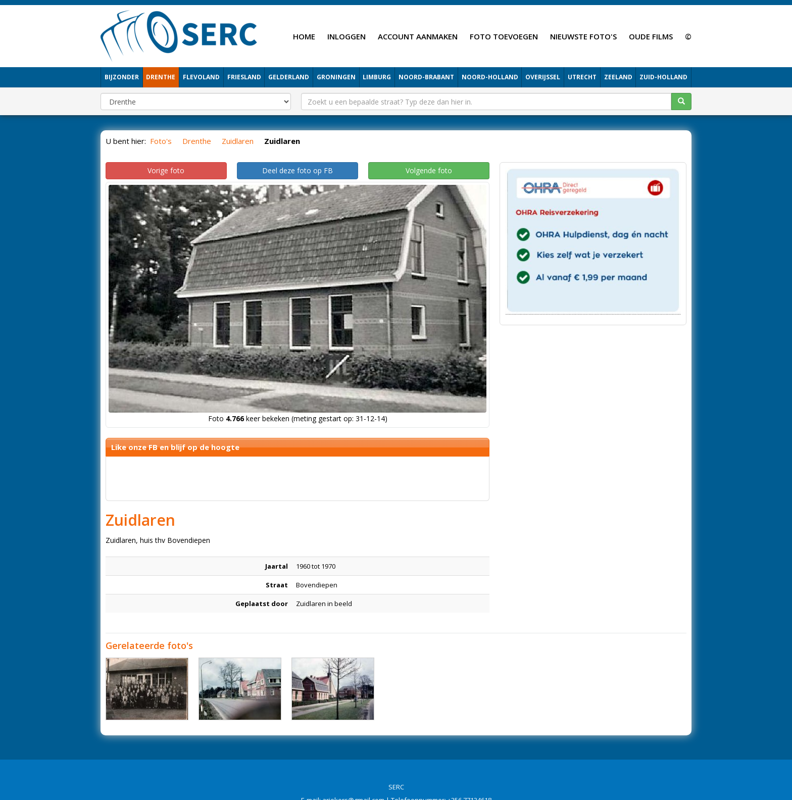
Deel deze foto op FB (297, 170)
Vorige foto (165, 170)
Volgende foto (429, 170)
